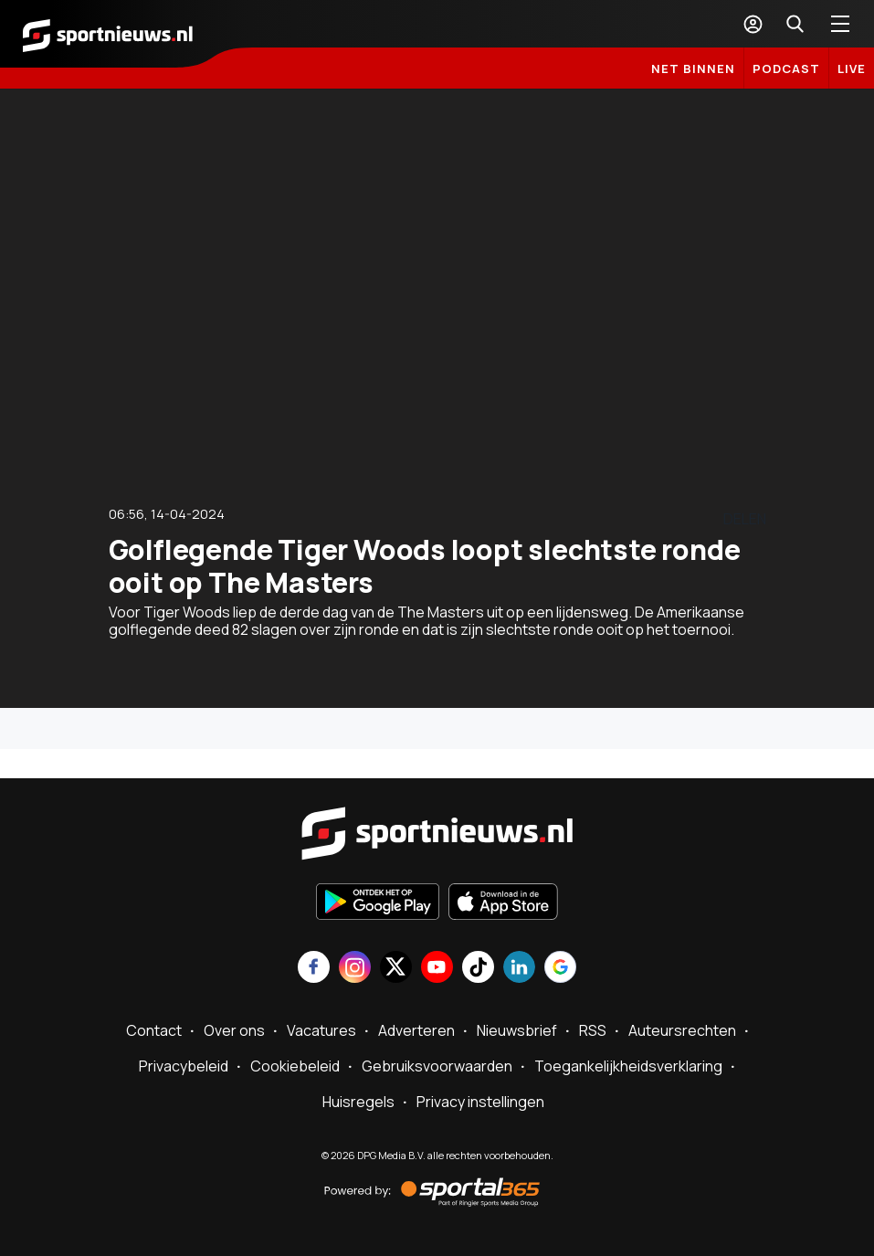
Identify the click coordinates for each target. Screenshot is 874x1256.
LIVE (851, 68)
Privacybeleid (183, 1066)
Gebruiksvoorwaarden (437, 1066)
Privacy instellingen (480, 1102)
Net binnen (693, 68)
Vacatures (321, 1030)
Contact (154, 1030)
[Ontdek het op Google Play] (377, 903)
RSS (592, 1030)
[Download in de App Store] (503, 903)
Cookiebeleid (295, 1066)
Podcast (786, 68)
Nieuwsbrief (517, 1030)
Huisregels (358, 1102)
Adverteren (416, 1030)
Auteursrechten (682, 1030)
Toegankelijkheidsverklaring (628, 1066)
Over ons (234, 1030)
